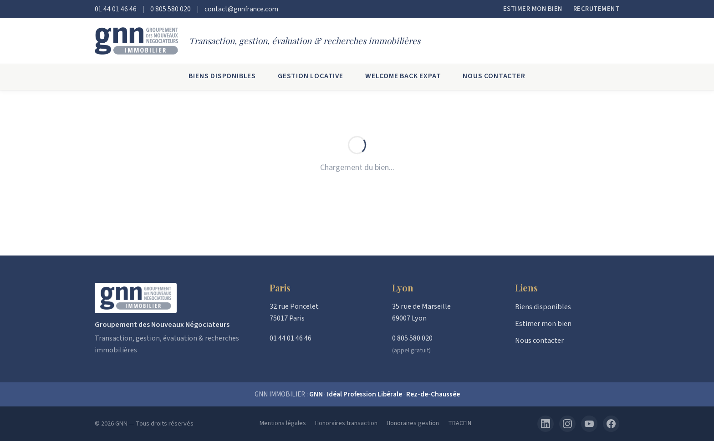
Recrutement (596, 9)
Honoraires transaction (346, 423)
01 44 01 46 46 (116, 9)
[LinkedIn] (545, 424)
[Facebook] (611, 424)
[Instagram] (567, 424)
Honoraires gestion (413, 423)
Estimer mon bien (532, 9)
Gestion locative (310, 76)
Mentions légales (283, 423)
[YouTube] (589, 424)
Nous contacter (494, 76)
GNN (316, 394)
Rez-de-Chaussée (433, 394)
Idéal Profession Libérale (364, 394)
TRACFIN (459, 423)
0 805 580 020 (170, 9)
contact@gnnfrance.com (241, 9)
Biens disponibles (222, 76)
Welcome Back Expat (403, 76)
